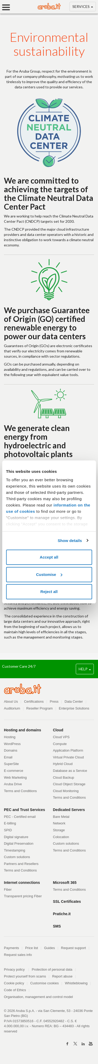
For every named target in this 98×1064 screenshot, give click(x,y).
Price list (31, 948)
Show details (70, 540)
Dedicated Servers (69, 810)
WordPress (12, 744)
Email (8, 757)
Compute (60, 744)
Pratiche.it (62, 914)
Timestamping (14, 850)
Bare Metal (61, 817)
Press (54, 701)
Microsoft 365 (65, 882)
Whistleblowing (76, 983)
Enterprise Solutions (74, 708)
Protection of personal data (52, 969)
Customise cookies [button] (44, 983)
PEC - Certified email (20, 817)
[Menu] (8, 7)
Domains (10, 750)
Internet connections (22, 882)
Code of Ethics (15, 990)
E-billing (10, 823)
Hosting (9, 737)
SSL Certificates (67, 901)
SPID (8, 830)
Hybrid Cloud (63, 764)
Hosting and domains (22, 730)
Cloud (58, 730)
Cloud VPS (61, 737)
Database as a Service (70, 771)
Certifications (34, 701)
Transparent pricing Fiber (23, 896)
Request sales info (18, 955)
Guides (49, 948)
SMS (57, 926)
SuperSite (11, 764)
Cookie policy (14, 983)
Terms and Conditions (20, 791)
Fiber (8, 889)
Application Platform (68, 750)
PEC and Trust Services (24, 810)
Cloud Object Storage (69, 784)
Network (59, 823)
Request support (73, 948)
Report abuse (62, 976)
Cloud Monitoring (66, 791)
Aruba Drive (13, 784)
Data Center (74, 701)
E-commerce (13, 771)
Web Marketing (15, 777)
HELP (85, 669)
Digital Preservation (18, 843)
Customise (49, 574)
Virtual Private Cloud (68, 757)
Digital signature (16, 837)
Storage (59, 830)
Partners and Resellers (21, 864)
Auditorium (12, 708)
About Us (11, 701)
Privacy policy (16, 969)
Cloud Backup (63, 777)
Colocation (61, 837)
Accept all (49, 557)
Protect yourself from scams (25, 976)
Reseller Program (39, 708)
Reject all (49, 591)
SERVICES (82, 7)
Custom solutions (17, 857)
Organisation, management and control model (38, 997)
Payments (11, 948)
